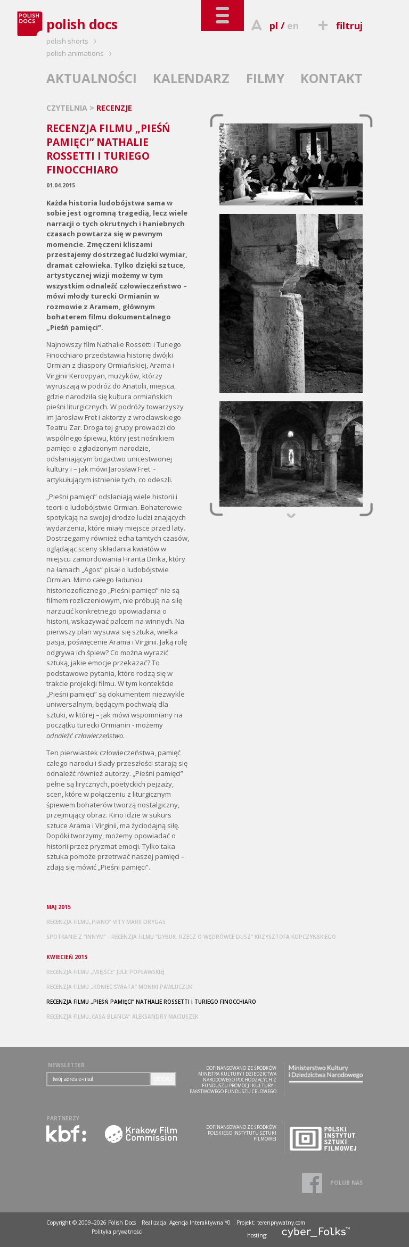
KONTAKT (331, 78)
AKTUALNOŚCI (91, 78)
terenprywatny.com (281, 1222)
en (293, 25)
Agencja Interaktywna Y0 (200, 1222)
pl (273, 25)
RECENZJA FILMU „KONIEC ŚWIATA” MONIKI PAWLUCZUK (119, 986)
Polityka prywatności (117, 1231)
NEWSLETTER (66, 1065)
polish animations (80, 53)
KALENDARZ (191, 78)
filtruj (339, 25)
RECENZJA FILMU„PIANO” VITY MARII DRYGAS (106, 922)
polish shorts (73, 41)
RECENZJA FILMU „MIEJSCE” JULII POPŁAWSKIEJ (105, 972)
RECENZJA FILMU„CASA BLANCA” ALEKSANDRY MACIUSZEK (122, 1016)
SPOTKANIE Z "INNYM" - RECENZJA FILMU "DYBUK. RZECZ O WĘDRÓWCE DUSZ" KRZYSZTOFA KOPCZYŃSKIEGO (191, 936)
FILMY (265, 78)
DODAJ (163, 1079)
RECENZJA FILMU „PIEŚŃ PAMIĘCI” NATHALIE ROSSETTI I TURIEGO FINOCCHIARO (151, 1001)
